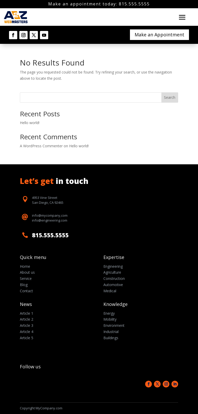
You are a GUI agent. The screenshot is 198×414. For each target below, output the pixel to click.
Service (26, 278)
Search (169, 97)
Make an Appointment (159, 34)
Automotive (113, 284)
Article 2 (26, 319)
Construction (114, 278)
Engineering (113, 266)
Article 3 (26, 325)
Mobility (110, 319)
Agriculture (112, 272)
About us (27, 272)
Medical (109, 290)
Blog (24, 284)
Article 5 (26, 337)
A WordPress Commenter (41, 145)
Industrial (111, 331)
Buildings (110, 337)
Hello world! (29, 122)
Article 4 (26, 331)
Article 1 (26, 313)
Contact (26, 290)
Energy (109, 313)
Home (25, 266)
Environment (114, 325)
